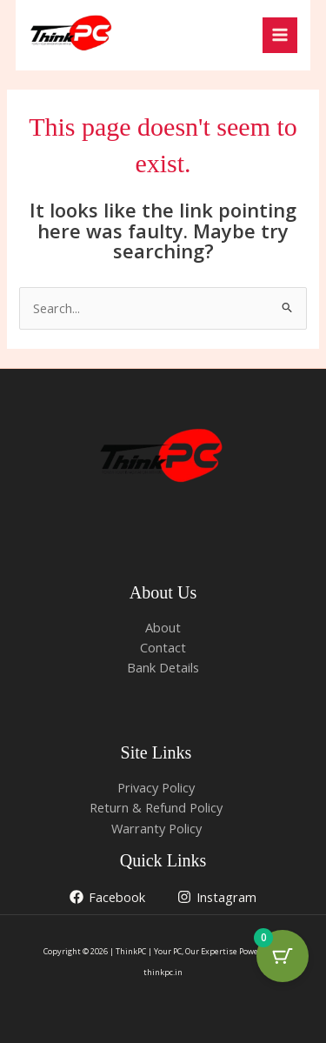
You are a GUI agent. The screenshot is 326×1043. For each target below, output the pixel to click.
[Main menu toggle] (280, 34)
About (163, 627)
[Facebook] (107, 897)
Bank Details (163, 667)
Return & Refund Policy (156, 807)
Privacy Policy (156, 787)
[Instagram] (217, 897)
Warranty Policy (156, 828)
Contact (163, 647)
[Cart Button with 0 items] (282, 956)
